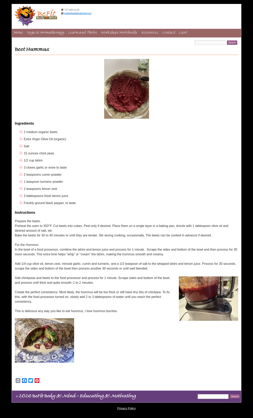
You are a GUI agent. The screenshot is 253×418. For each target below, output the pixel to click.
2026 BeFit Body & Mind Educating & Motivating (76, 397)
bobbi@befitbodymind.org (77, 13)
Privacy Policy (126, 408)
